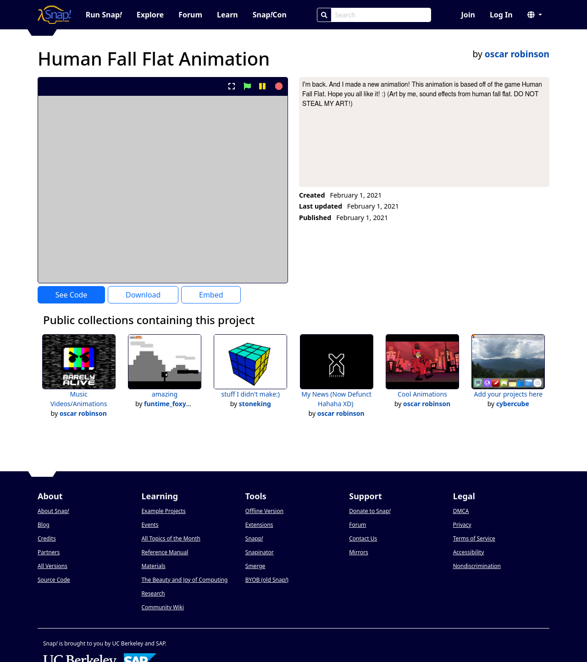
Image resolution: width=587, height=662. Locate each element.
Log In (501, 15)
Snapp (254, 538)
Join (468, 15)
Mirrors (358, 552)
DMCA (461, 511)
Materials (153, 566)
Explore (150, 15)
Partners (49, 552)
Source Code (54, 580)
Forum (190, 15)
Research (153, 593)
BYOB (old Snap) (266, 580)
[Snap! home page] (54, 14)
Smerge (255, 566)
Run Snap (104, 15)
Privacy (462, 525)
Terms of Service (474, 538)
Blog (44, 525)
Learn (227, 15)
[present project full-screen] (231, 86)
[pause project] (262, 86)
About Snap (53, 511)
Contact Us (363, 538)
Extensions (259, 525)
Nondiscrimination (477, 566)
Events (149, 525)
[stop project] (277, 86)
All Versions (52, 566)
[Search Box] (381, 15)
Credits (47, 538)
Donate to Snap (369, 511)
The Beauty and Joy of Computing (184, 580)
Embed (211, 295)
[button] (535, 15)
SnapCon (270, 15)
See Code (71, 295)
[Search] (324, 15)
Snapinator (259, 552)
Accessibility (468, 552)
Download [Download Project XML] (143, 295)
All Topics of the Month (170, 538)
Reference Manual (164, 552)
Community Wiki (162, 607)
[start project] (247, 86)
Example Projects (163, 511)
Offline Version (264, 511)
